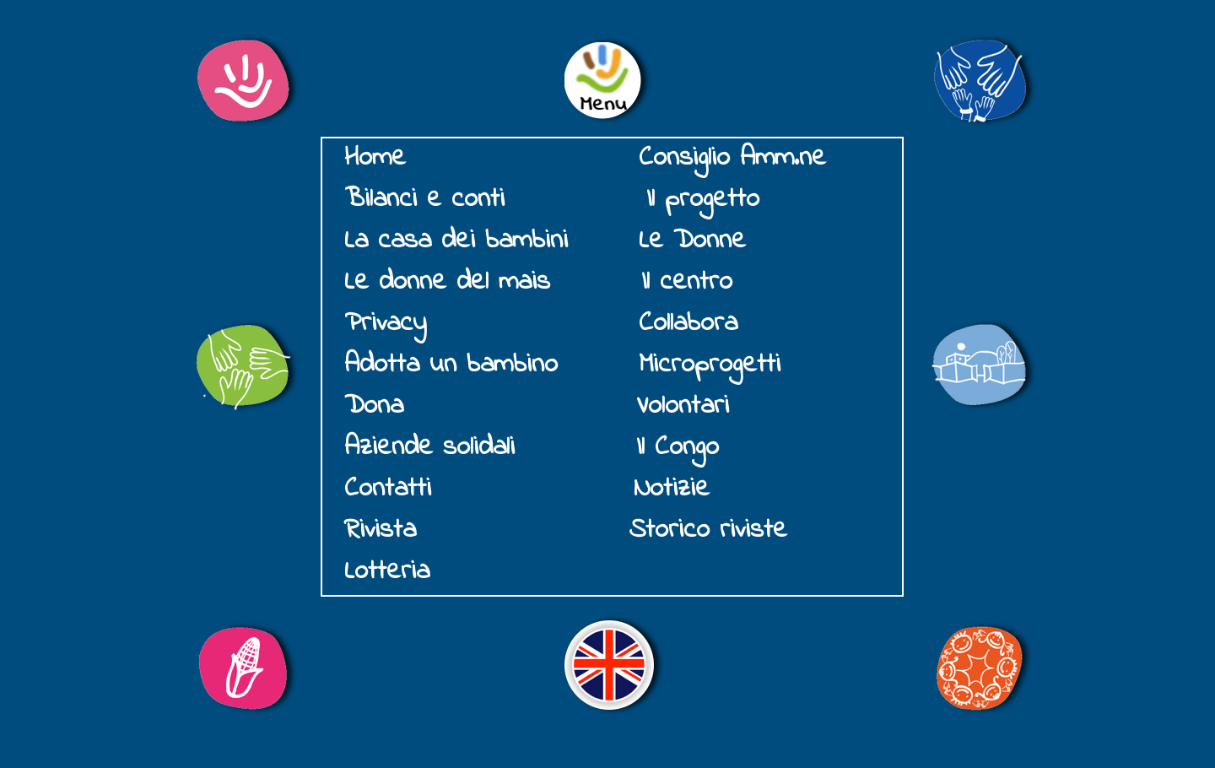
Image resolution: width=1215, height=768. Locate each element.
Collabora (688, 323)
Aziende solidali (429, 448)
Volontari (682, 406)
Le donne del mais (447, 282)
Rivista (380, 530)
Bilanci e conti (424, 199)
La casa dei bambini (456, 241)
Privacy (385, 323)
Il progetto (702, 199)
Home (375, 158)
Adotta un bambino (451, 365)
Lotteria (386, 572)
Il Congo (677, 448)
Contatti (387, 489)
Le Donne (692, 241)
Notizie (672, 489)
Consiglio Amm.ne (732, 158)
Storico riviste (708, 530)
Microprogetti (709, 365)
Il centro (686, 282)
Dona (378, 406)
